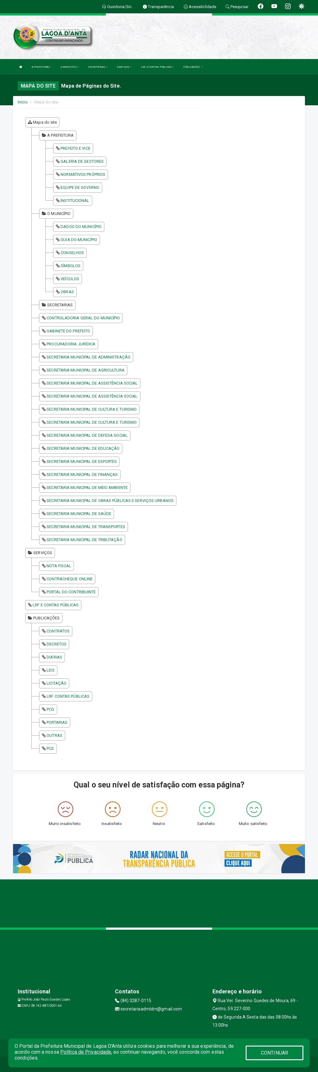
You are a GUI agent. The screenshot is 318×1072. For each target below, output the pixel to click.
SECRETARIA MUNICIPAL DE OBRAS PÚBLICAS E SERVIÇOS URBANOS (110, 500)
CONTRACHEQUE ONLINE (70, 579)
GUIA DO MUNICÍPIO (79, 239)
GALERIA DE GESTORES (82, 161)
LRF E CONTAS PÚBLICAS (157, 67)
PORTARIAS (57, 722)
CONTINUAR (274, 1053)
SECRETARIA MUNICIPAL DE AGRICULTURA (86, 370)
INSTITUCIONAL (75, 200)
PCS (50, 748)
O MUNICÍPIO (70, 67)
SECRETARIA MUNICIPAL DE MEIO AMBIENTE (87, 487)
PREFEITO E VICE (75, 148)
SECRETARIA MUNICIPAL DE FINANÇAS (82, 474)
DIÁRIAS (54, 657)
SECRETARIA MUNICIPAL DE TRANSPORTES (86, 526)
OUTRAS (54, 735)
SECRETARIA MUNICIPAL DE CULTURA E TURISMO (92, 409)
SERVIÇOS (124, 67)
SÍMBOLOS (70, 265)
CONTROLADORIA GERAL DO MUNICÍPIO (83, 318)
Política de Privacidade (85, 1052)
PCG (50, 709)
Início (23, 102)
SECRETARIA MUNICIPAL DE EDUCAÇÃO (83, 448)
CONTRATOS (58, 631)
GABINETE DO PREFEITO (68, 331)
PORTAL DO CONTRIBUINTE (71, 592)
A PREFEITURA (41, 67)
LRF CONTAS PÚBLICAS (68, 696)
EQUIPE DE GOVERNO (80, 187)
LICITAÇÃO (56, 683)
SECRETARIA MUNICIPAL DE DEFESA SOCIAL (87, 435)
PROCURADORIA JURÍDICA (71, 344)
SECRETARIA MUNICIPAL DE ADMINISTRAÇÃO (88, 357)
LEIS (50, 670)
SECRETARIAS (97, 67)
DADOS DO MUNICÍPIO (81, 226)
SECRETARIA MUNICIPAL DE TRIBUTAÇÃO (84, 539)
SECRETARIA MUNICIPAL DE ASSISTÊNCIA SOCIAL (92, 383)
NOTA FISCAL (59, 565)
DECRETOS (56, 644)
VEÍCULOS (70, 278)
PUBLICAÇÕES (192, 67)
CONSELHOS (72, 252)
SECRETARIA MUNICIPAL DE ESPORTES (82, 461)
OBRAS (67, 292)
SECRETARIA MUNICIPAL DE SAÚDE (79, 513)
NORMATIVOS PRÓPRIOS (83, 174)
